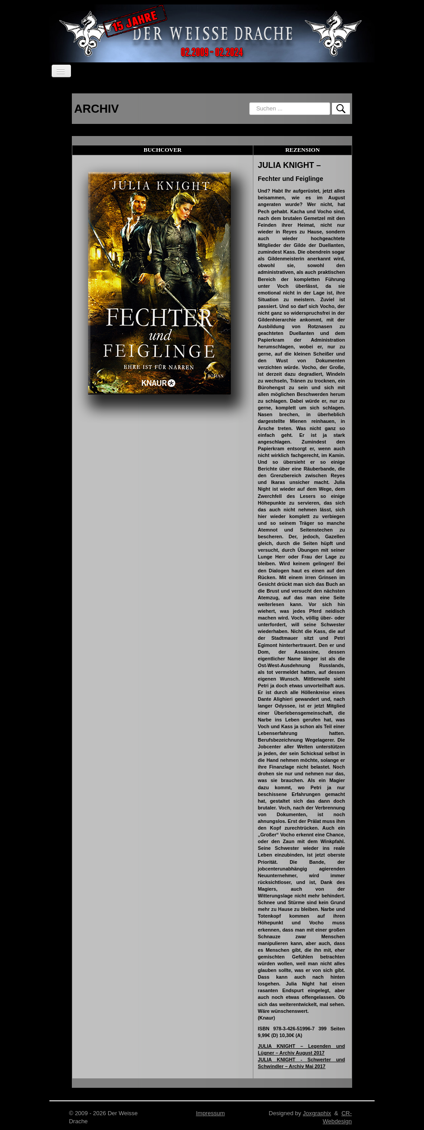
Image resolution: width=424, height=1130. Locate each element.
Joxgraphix (317, 1113)
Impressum (210, 1113)
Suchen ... (249, 102)
